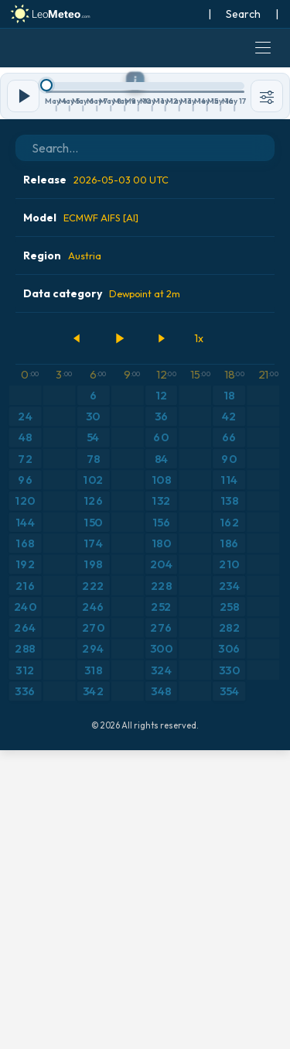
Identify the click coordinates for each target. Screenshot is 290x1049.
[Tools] (267, 395)
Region (62, 554)
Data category (101, 592)
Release (96, 478)
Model (80, 516)
